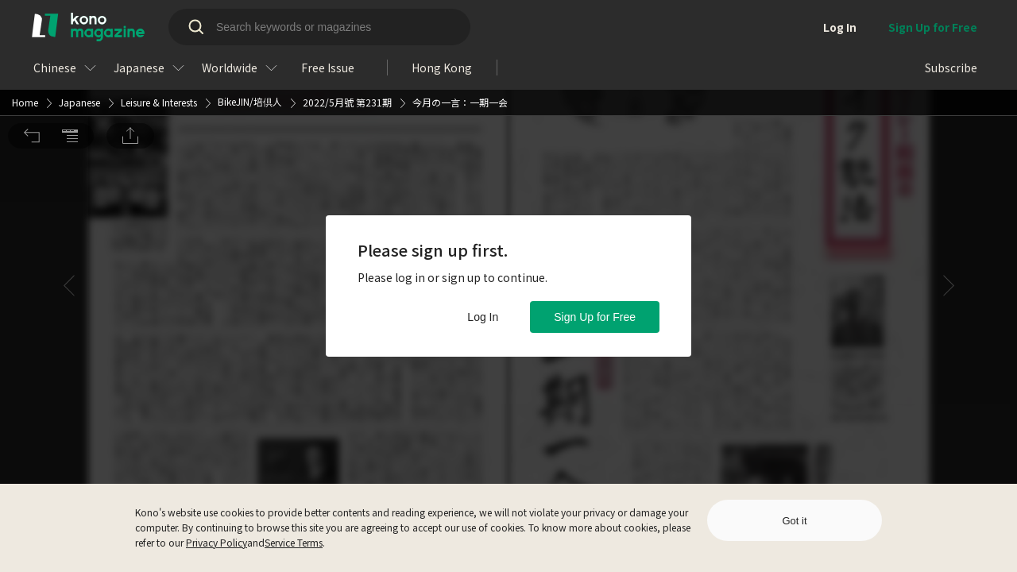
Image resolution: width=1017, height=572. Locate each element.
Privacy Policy (216, 542)
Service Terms (294, 542)
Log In (482, 317)
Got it (794, 521)
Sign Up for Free (595, 317)
